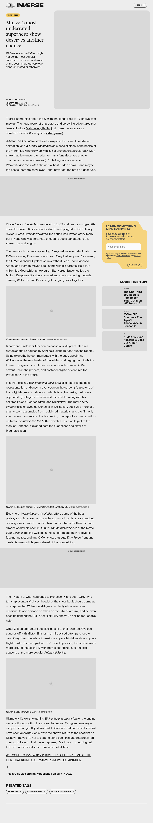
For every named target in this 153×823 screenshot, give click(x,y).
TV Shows (13, 791)
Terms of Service (123, 256)
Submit (133, 265)
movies (11, 123)
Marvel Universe (61, 791)
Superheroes (35, 791)
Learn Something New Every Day (121, 228)
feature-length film (38, 128)
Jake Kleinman (18, 99)
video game (53, 133)
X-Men (48, 119)
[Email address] (123, 247)
